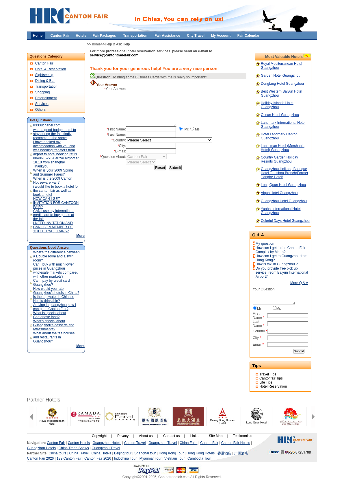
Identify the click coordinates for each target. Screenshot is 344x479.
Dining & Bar (45, 81)
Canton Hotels (79, 443)
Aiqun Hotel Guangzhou (279, 193)
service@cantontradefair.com (114, 55)
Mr (259, 309)
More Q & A (299, 283)
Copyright (99, 436)
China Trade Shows (74, 448)
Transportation (46, 86)
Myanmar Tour (150, 458)
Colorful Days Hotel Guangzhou (285, 221)
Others (40, 110)
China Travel (78, 453)
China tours (57, 453)
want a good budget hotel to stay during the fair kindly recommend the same (54, 134)
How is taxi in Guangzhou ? (277, 264)
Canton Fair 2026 (40, 458)
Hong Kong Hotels (201, 453)
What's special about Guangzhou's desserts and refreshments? (53, 325)
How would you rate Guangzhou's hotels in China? (56, 291)
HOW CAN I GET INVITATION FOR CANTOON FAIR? (56, 203)
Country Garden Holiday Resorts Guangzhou (279, 159)
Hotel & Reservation (50, 69)
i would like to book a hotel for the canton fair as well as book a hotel (56, 191)
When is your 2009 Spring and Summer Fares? (53, 172)
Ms (278, 309)
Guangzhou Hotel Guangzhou (284, 201)
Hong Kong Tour (171, 453)
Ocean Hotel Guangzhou (280, 115)
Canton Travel (135, 443)
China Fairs (188, 443)
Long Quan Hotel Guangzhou (283, 185)
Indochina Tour (125, 458)
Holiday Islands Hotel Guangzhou (277, 105)
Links (194, 436)
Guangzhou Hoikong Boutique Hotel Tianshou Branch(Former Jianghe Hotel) (284, 173)
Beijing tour (122, 453)
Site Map (215, 436)
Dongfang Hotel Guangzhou (282, 84)
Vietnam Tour (174, 458)
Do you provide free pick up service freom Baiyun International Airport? (282, 272)
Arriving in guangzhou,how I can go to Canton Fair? (54, 307)
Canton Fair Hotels (235, 443)
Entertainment (46, 98)
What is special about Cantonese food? (49, 315)
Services (42, 104)
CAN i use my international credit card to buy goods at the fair (53, 215)
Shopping (42, 92)
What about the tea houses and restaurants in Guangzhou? (54, 337)
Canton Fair (44, 63)
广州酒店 (241, 453)
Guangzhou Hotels (107, 443)
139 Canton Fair (69, 458)
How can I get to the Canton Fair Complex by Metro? (281, 250)
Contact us (171, 436)
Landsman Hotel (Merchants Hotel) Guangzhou (282, 148)
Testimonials (242, 436)
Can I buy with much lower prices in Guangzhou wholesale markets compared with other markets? (55, 270)
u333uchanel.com (47, 125)
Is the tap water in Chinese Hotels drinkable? (53, 299)
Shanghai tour (145, 453)
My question (265, 244)
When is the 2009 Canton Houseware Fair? (52, 180)
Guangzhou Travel (162, 443)
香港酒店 (224, 453)
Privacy (123, 436)
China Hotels (101, 453)
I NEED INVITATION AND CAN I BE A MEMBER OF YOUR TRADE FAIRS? (53, 227)
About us (146, 436)
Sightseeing (44, 75)
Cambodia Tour (199, 458)
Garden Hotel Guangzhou (280, 75)
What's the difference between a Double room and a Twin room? (56, 256)
